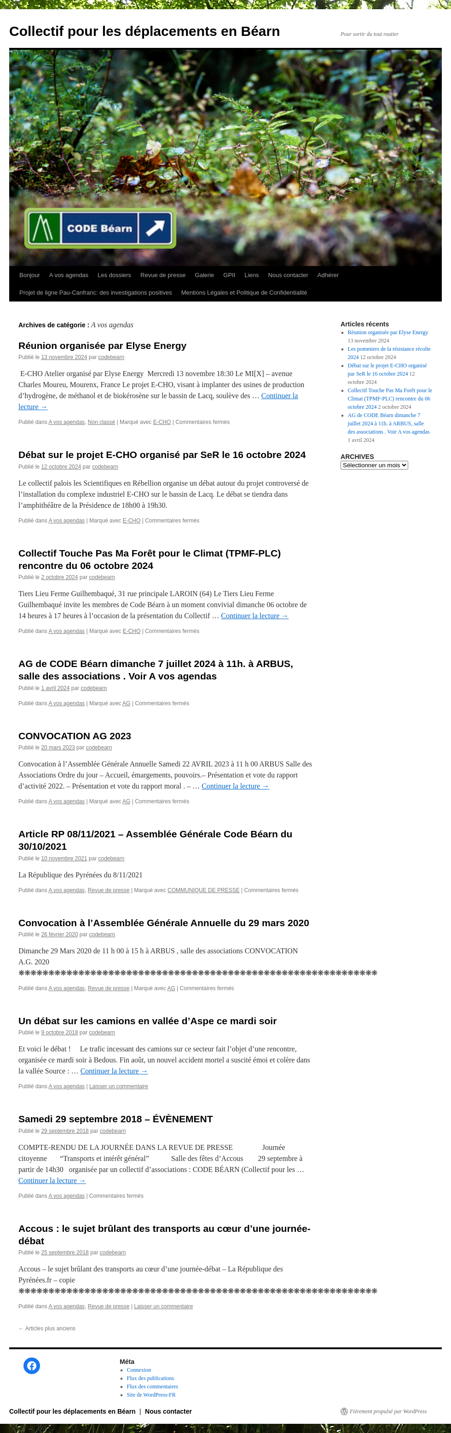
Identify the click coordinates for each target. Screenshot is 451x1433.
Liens (251, 275)
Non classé (101, 422)
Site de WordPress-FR (151, 1395)
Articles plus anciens (46, 1328)
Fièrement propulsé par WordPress (388, 1411)
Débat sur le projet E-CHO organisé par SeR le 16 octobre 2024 (162, 454)
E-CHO (162, 422)
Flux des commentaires (152, 1386)
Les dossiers (114, 275)
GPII (229, 275)
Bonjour (29, 275)
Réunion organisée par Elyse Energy (102, 345)
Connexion (139, 1370)
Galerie (204, 275)
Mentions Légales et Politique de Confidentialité (244, 292)
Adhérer (328, 275)
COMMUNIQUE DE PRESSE (204, 890)
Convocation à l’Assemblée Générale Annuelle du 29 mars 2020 (163, 922)
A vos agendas (68, 275)
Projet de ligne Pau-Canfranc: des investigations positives (95, 292)
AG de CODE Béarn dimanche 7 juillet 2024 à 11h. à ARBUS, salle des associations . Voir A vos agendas (389, 423)
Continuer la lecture (255, 616)
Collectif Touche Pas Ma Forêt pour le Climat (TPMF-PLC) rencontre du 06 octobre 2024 (390, 398)
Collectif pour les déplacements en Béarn (144, 31)
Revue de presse (162, 275)
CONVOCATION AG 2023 (74, 736)
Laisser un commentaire (118, 1086)
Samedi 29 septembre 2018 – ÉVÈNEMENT (115, 1119)
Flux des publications (150, 1378)
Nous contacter (288, 275)
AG (126, 703)
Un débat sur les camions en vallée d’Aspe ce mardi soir (147, 1020)
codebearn (111, 357)
